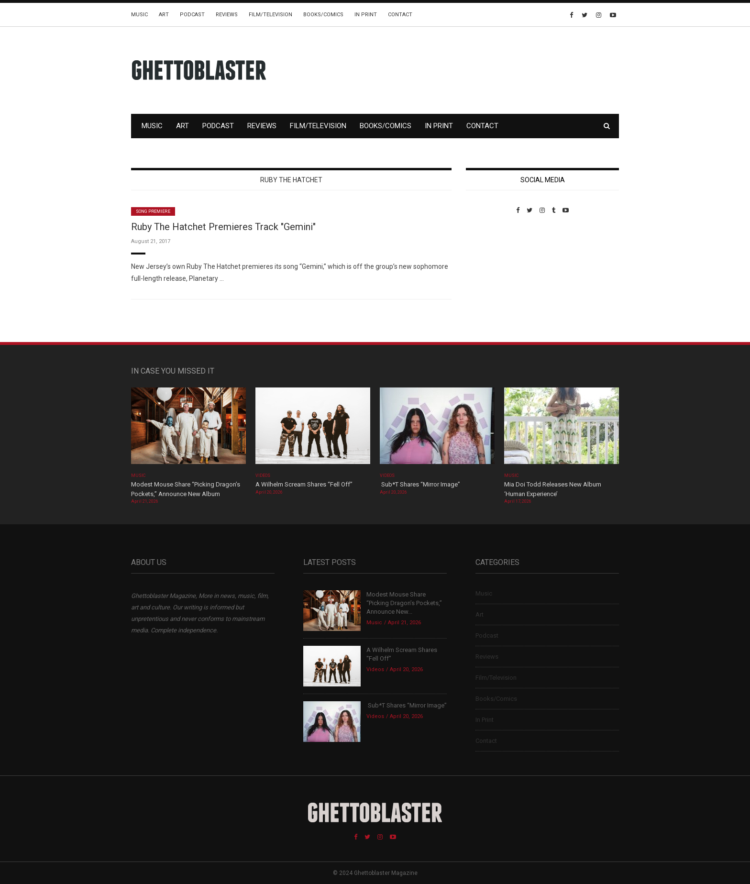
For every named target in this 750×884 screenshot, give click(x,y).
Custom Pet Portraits (494, 279)
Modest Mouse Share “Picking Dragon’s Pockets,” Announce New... (404, 603)
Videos (262, 475)
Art (164, 14)
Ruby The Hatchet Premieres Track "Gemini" (223, 226)
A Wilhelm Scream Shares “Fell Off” (304, 484)
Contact (400, 14)
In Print (365, 14)
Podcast (192, 14)
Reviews (227, 14)
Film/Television (270, 14)
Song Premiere (153, 211)
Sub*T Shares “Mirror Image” (420, 484)
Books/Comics (323, 14)
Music (139, 14)
